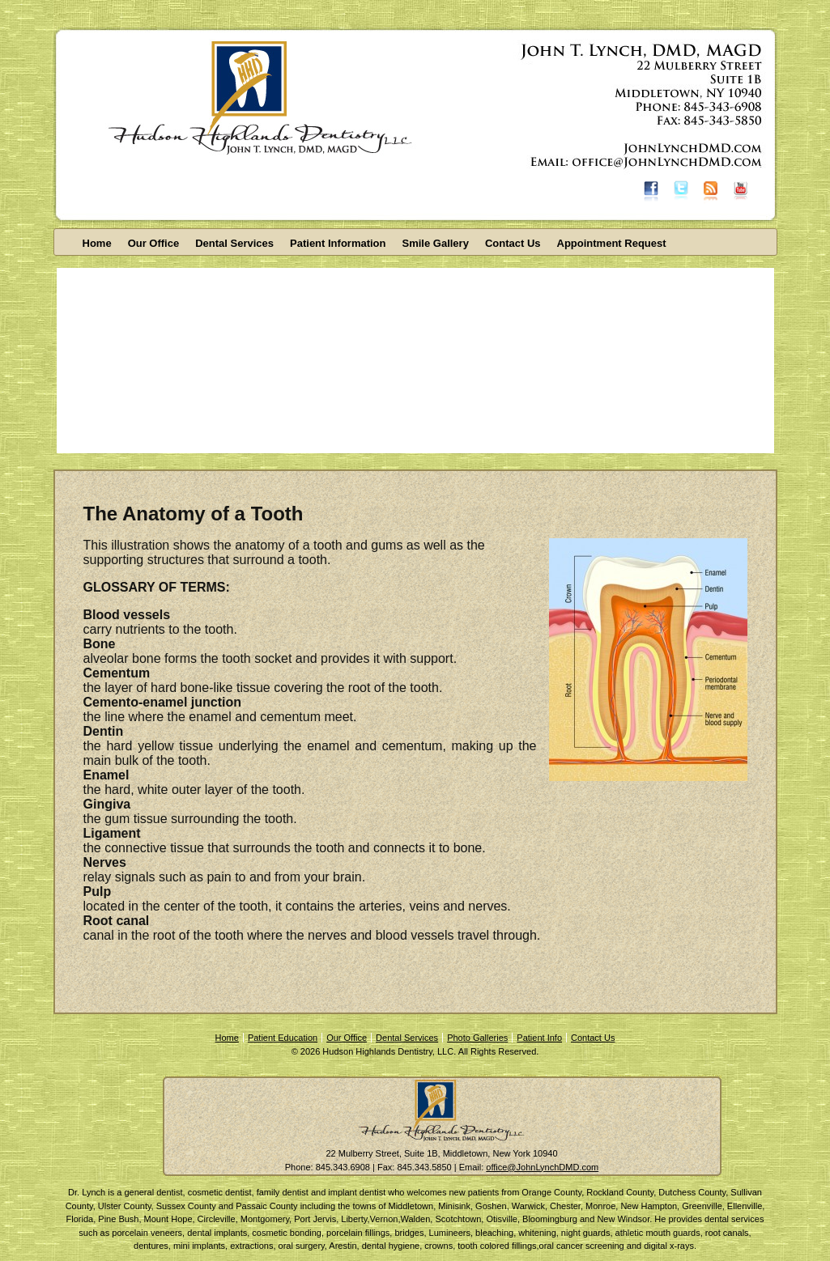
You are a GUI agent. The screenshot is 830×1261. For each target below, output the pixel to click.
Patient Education (282, 1037)
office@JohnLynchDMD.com (542, 1167)
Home (97, 243)
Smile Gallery (435, 243)
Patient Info (539, 1037)
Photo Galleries (477, 1037)
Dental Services (234, 243)
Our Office (154, 243)
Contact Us (513, 243)
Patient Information (337, 243)
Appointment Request (611, 243)
